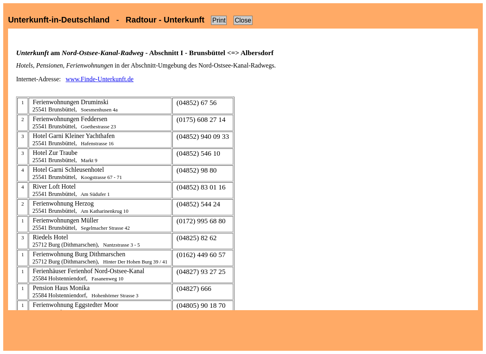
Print (218, 20)
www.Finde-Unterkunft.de (100, 79)
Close (243, 20)
